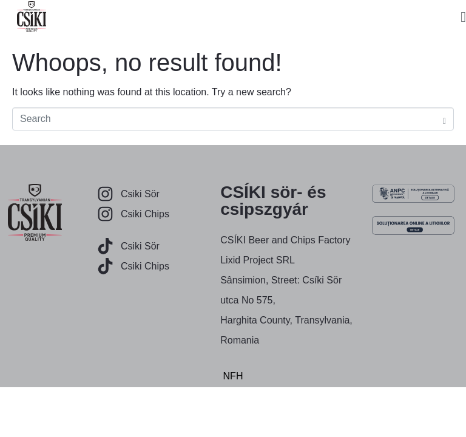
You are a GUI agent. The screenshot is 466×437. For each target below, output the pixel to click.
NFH (233, 376)
